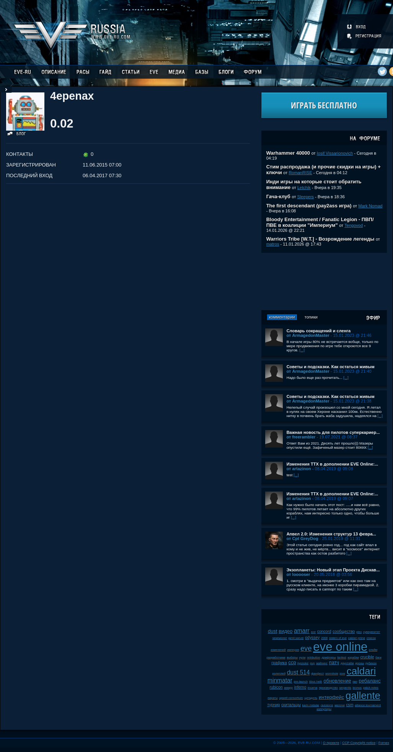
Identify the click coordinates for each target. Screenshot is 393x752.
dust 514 (298, 672)
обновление (337, 681)
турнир (273, 705)
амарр (288, 687)
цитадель (310, 698)
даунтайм (347, 663)
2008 (324, 638)
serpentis (345, 687)
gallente (363, 695)
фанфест (317, 673)
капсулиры (324, 709)
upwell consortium (291, 698)
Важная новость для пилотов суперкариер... (333, 432)
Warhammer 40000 (288, 153)
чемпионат (279, 638)
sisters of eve (338, 638)
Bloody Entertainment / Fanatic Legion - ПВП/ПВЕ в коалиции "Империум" (320, 222)
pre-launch (301, 681)
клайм (373, 650)
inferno (300, 687)
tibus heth (315, 681)
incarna (313, 687)
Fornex (383, 743)
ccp (292, 662)
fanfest (341, 657)
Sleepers (305, 196)
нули (302, 657)
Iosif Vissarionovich (335, 153)
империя (293, 650)
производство (328, 687)
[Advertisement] (324, 281)
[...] (302, 350)
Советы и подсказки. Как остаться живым (331, 366)
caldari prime (356, 638)
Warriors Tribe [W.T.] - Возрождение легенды (320, 239)
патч (334, 662)
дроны (359, 663)
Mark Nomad (370, 206)
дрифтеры (329, 657)
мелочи (339, 705)
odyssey (312, 638)
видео (285, 631)
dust (272, 631)
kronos (357, 687)
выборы (292, 657)
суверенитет (371, 632)
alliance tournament (368, 705)
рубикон (371, 663)
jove (342, 673)
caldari (361, 671)
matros (272, 244)
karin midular (311, 705)
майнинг (322, 663)
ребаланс (370, 681)
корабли (353, 657)
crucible (367, 657)
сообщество (344, 631)
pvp (312, 663)
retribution (313, 657)
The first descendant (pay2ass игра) (309, 206)
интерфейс (331, 697)
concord (324, 631)
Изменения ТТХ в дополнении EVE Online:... (332, 464)
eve (305, 648)
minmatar (279, 680)
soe (313, 632)
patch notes (370, 687)
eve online (340, 646)
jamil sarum (296, 638)
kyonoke (302, 663)
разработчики (276, 657)
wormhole (331, 673)
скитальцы (291, 705)
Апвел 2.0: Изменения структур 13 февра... (331, 534)
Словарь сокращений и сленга (319, 330)
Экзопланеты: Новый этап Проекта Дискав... (333, 570)
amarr (302, 630)
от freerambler (301, 437)
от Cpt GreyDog (302, 538)
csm (349, 705)
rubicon (276, 687)
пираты (273, 698)
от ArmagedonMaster (308, 335)
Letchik (304, 187)
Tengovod (353, 225)
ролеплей (278, 673)
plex (359, 632)
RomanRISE (300, 172)
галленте (327, 705)
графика (279, 663)
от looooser (298, 574)
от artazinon (299, 468)
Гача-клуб (278, 196)
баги (378, 657)
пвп (354, 681)
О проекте (331, 743)
